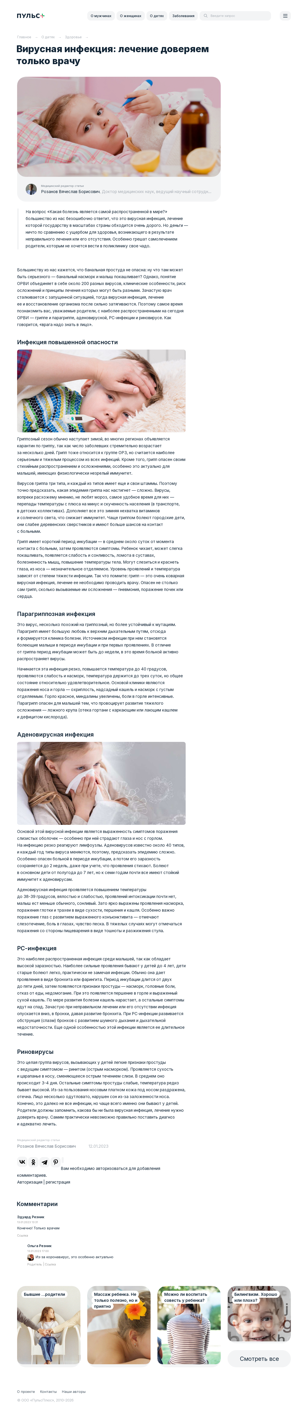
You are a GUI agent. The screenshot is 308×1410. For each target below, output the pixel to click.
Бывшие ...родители (44, 1294)
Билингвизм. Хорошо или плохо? (255, 1297)
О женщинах (130, 16)
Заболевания (183, 16)
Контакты (48, 1391)
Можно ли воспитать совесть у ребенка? (185, 1297)
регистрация (58, 1182)
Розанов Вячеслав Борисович (70, 191)
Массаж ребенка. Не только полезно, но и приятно (115, 1300)
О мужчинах (101, 16)
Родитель (34, 1264)
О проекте (26, 1391)
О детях (157, 16)
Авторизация (29, 1182)
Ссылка (22, 1235)
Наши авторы (74, 1391)
